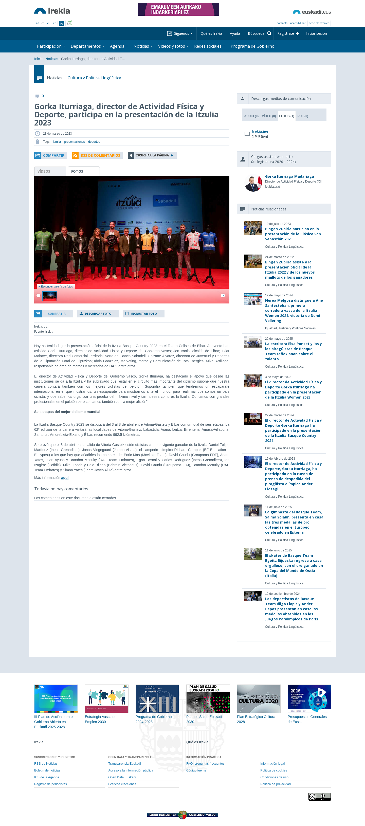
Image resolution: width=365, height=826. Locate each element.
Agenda (119, 46)
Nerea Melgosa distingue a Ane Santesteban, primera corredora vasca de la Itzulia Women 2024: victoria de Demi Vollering (294, 310)
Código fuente (196, 770)
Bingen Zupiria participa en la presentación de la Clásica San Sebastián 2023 (293, 233)
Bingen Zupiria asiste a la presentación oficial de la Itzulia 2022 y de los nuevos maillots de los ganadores (290, 270)
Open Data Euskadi (122, 777)
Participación (51, 46)
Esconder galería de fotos (55, 286)
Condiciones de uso (274, 777)
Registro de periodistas (50, 784)
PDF (303, 116)
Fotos (286, 116)
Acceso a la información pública (130, 770)
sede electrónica (319, 23)
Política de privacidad (275, 784)
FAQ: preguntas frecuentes (205, 763)
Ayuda (235, 33)
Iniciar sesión (316, 33)
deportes (94, 141)
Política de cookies (273, 770)
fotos (77, 171)
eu (48, 23)
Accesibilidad (298, 23)
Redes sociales (209, 46)
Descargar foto (98, 313)
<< (37, 23)
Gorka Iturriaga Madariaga (289, 176)
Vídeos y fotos (173, 46)
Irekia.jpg (260, 131)
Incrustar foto (144, 313)
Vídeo (269, 116)
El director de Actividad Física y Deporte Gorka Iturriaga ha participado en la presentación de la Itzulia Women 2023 (293, 390)
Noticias (143, 46)
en (54, 23)
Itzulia (57, 141)
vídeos (44, 171)
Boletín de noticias (47, 770)
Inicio (38, 59)
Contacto (282, 23)
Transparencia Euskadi (124, 763)
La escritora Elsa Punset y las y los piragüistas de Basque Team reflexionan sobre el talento (293, 351)
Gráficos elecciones (122, 784)
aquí (65, 478)
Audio (251, 116)
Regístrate (285, 33)
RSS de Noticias (46, 763)
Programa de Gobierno (254, 46)
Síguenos (183, 33)
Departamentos (87, 46)
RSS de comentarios (100, 155)
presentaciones (74, 141)
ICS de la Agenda (46, 777)
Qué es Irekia (211, 33)
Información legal (272, 763)
